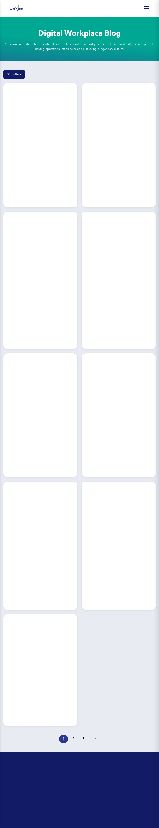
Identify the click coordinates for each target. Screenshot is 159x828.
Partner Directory (17, 823)
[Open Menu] (147, 8)
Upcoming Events (17, 792)
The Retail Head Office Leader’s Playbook (35, 799)
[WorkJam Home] (16, 8)
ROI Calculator (15, 777)
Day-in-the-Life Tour (19, 785)
